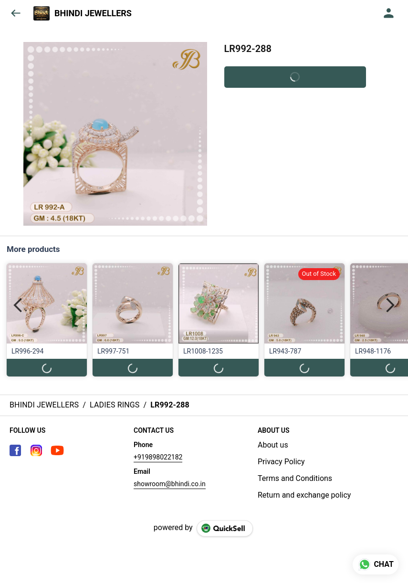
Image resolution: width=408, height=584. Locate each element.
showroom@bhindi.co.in (170, 484)
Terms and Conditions (295, 478)
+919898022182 (158, 457)
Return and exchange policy (304, 495)
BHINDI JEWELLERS (93, 13)
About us (273, 444)
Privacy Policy (281, 461)
